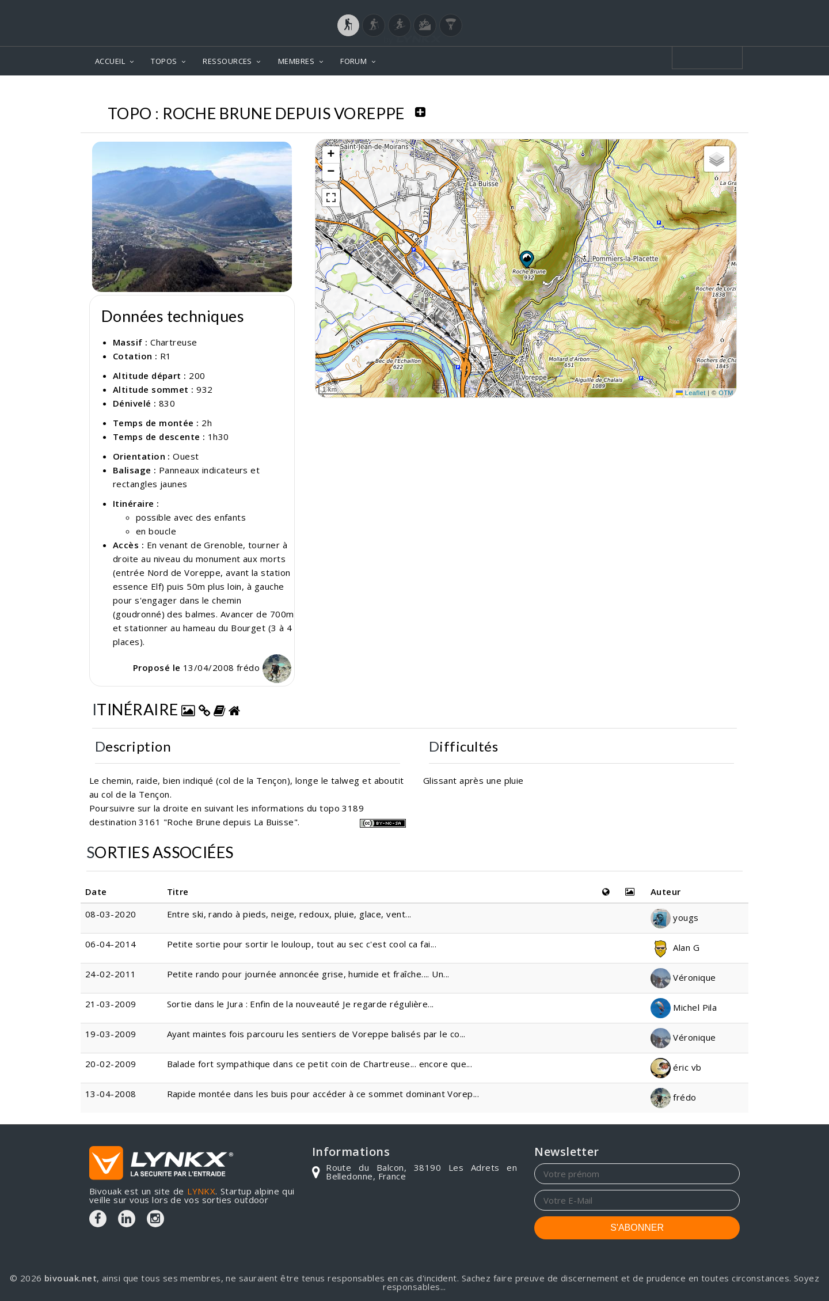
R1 (166, 356)
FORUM (353, 61)
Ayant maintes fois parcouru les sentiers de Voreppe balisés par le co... (316, 1034)
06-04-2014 (110, 944)
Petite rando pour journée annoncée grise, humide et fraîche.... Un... (308, 974)
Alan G (675, 947)
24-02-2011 (110, 974)
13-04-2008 (110, 1093)
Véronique (683, 977)
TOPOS (164, 61)
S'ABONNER (637, 1227)
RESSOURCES (227, 61)
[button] (526, 259)
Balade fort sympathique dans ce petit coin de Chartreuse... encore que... (320, 1063)
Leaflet (691, 392)
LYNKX (201, 1191)
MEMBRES (296, 61)
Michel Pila (684, 1007)
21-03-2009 (110, 1004)
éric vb (676, 1067)
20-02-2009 (110, 1063)
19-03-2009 (110, 1034)
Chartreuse (173, 342)
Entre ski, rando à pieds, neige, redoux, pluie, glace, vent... (289, 914)
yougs (675, 917)
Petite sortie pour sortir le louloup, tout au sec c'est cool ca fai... (302, 944)
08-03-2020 (110, 914)
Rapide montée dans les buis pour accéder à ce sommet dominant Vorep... (323, 1093)
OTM (725, 392)
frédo (264, 667)
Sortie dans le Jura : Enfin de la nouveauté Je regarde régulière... (300, 1004)
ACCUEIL (110, 61)
